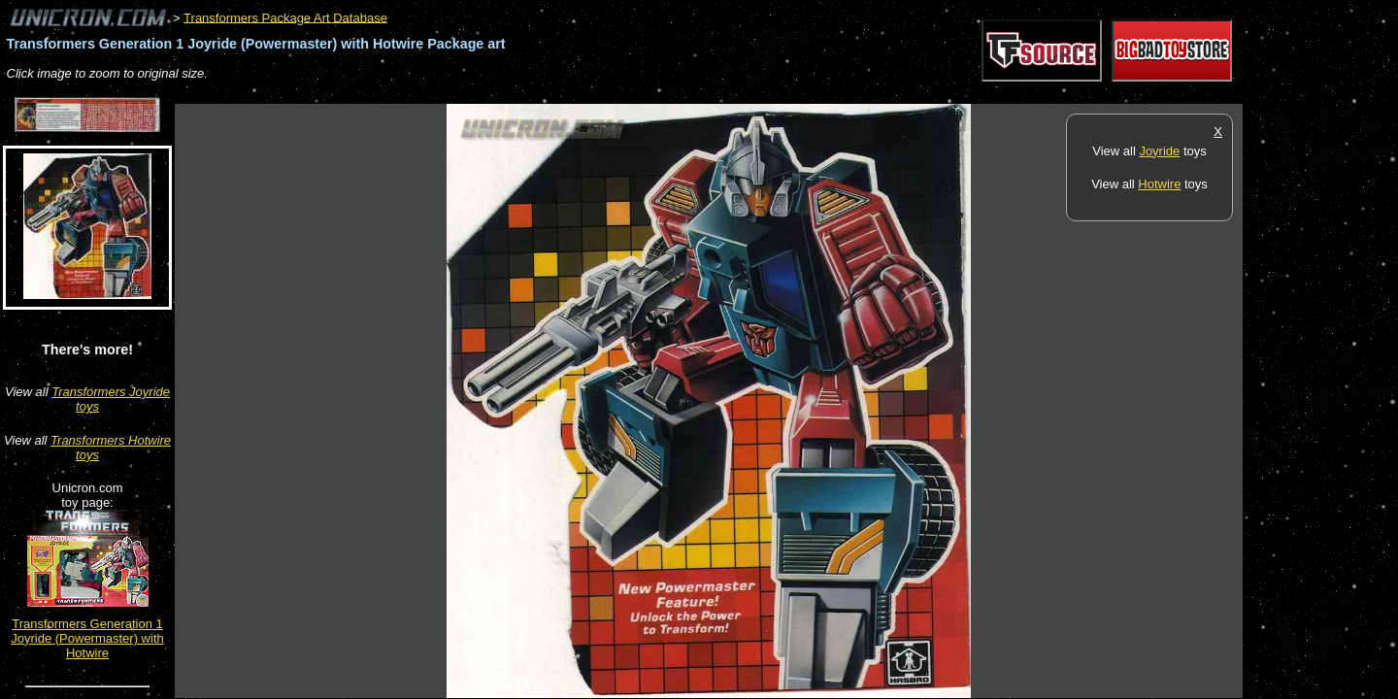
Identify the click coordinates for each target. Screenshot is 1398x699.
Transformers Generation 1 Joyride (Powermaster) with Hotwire (87, 638)
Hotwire (1159, 184)
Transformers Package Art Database (285, 17)
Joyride (1159, 151)
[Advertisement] (528, 93)
